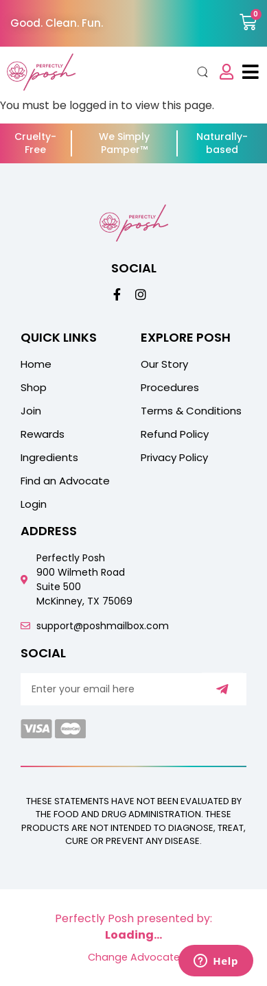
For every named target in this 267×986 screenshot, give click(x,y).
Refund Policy (175, 434)
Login (34, 504)
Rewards (43, 434)
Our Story (164, 364)
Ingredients (49, 458)
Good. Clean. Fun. (56, 23)
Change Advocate (134, 957)
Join (31, 411)
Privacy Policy (174, 458)
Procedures (170, 388)
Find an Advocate (65, 481)
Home (36, 364)
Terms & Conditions (191, 411)
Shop (34, 388)
